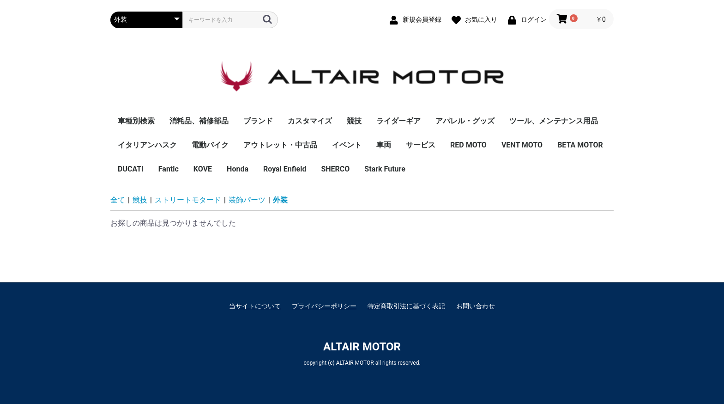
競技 (354, 120)
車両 (383, 145)
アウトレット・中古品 (280, 145)
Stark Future (384, 169)
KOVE (202, 169)
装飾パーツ (247, 200)
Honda (237, 169)
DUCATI (131, 169)
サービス (420, 145)
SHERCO (335, 169)
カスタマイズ (310, 120)
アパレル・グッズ (465, 120)
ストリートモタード (188, 200)
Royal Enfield (284, 169)
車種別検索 (136, 120)
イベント (347, 145)
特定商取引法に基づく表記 (406, 306)
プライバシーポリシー (324, 306)
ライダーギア (398, 120)
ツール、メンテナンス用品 (553, 120)
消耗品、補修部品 (199, 120)
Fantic (168, 169)
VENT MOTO (522, 145)
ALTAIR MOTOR (362, 346)
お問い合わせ (475, 306)
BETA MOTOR (580, 145)
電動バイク (210, 145)
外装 (280, 200)
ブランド (258, 120)
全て (117, 200)
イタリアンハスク (147, 145)
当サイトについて (255, 306)
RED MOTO (468, 145)
